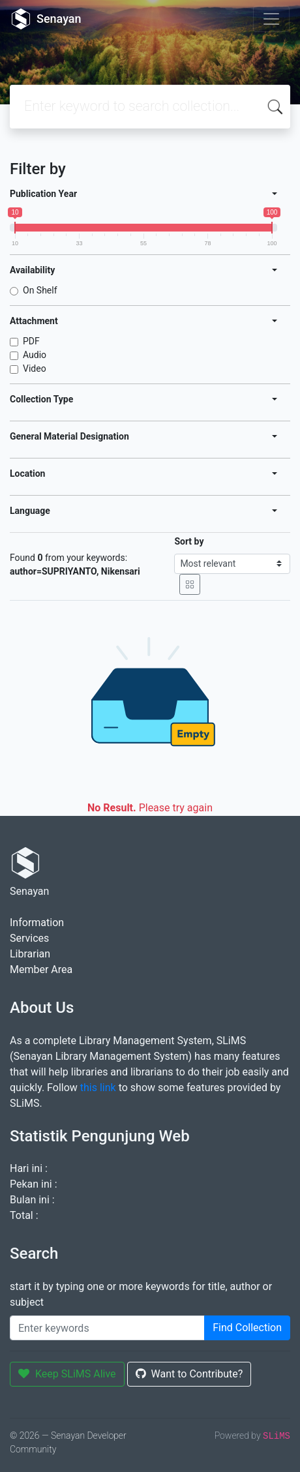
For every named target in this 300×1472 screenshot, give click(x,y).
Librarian (30, 954)
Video (34, 368)
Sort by (188, 541)
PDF (31, 341)
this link (98, 1087)
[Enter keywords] (107, 1327)
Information (37, 922)
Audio (34, 355)
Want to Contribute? (189, 1374)
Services (29, 938)
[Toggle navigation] (271, 19)
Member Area (41, 969)
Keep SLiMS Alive (67, 1374)
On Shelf (40, 290)
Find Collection (247, 1327)
